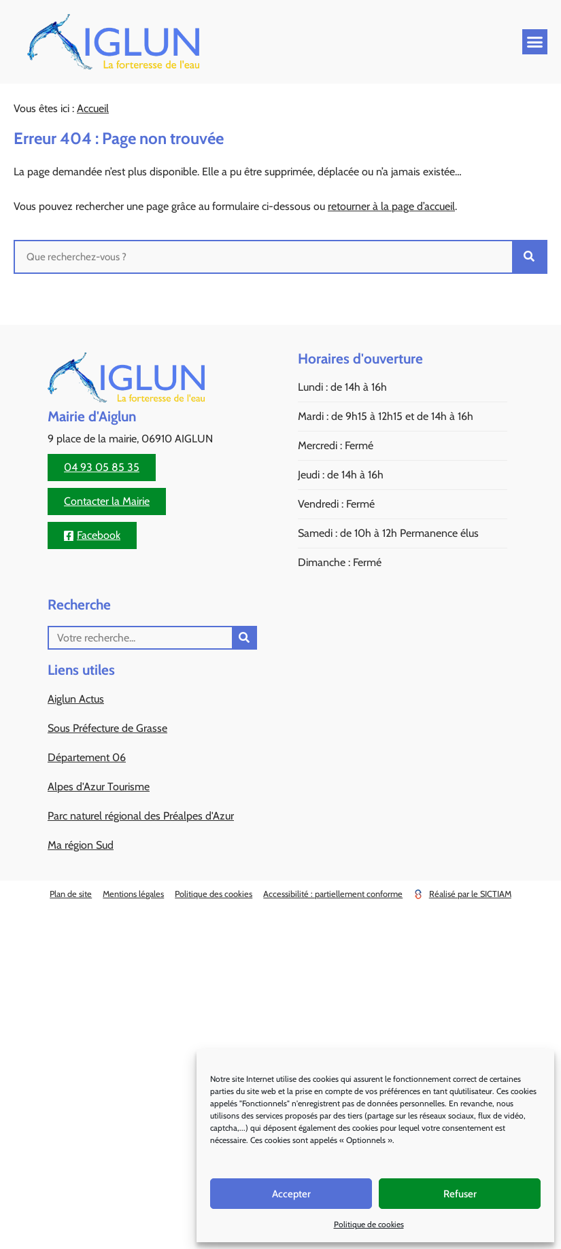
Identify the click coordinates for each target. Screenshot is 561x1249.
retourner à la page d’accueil (391, 206)
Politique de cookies (369, 1224)
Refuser (460, 1194)
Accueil (93, 108)
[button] (535, 42)
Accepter (291, 1194)
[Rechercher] (529, 256)
